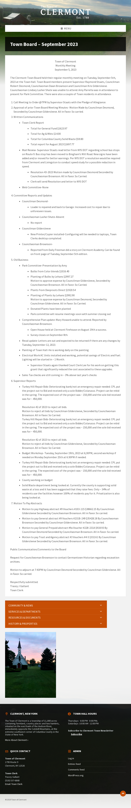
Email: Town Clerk (13, 784)
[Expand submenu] (101, 605)
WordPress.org (75, 775)
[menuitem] (56, 606)
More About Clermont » (16, 740)
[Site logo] (65, 18)
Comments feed (76, 769)
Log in (71, 758)
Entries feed (74, 763)
